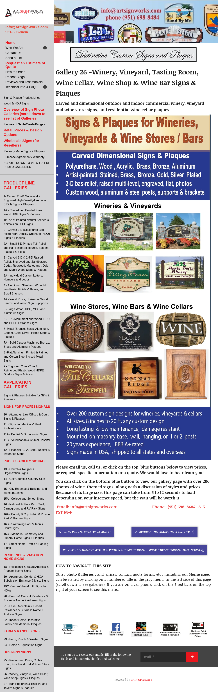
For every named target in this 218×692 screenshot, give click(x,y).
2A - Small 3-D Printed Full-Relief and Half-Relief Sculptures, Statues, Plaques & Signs (26, 247)
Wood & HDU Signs (16, 103)
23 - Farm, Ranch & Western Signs (26, 639)
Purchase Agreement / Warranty (24, 157)
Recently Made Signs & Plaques (24, 151)
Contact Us (13, 53)
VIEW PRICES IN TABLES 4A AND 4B (84, 532)
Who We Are (14, 48)
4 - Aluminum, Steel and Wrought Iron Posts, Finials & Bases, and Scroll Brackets (25, 289)
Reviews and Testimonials (24, 82)
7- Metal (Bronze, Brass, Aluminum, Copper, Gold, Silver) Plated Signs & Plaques (27, 332)
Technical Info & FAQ (20, 87)
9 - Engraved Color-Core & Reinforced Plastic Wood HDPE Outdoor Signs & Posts (24, 370)
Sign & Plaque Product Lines (22, 97)
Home (10, 43)
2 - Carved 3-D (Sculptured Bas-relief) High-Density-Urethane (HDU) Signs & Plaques (27, 233)
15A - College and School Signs (24, 498)
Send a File (13, 58)
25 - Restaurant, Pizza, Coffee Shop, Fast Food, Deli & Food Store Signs (26, 664)
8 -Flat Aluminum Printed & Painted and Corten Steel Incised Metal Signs (26, 356)
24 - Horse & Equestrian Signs (23, 645)
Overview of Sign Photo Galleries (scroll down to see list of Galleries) (24, 114)
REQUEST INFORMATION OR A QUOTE (164, 532)
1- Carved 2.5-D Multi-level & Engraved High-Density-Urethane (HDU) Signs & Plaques (25, 200)
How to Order (15, 72)
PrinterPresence (141, 680)
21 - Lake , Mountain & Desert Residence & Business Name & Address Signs (24, 610)
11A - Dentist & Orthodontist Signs (25, 434)
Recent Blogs (15, 77)
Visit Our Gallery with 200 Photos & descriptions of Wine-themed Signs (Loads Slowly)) (133, 550)
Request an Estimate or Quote (25, 65)
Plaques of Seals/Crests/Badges (24, 124)
